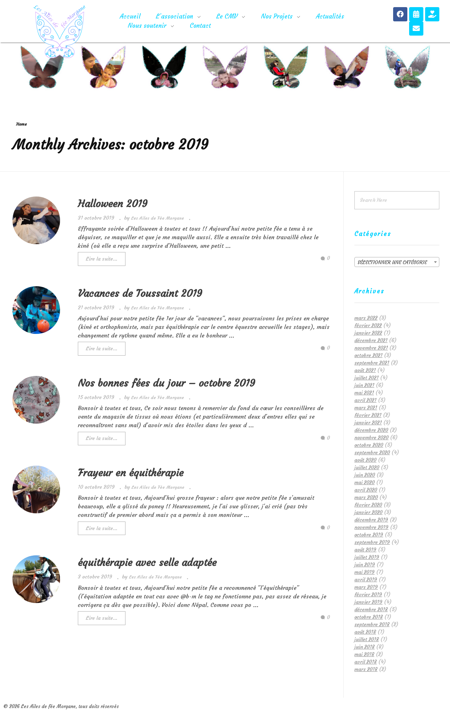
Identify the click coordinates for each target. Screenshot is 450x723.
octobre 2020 (368, 445)
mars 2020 (366, 497)
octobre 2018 (368, 617)
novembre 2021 (371, 348)
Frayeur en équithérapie (130, 473)
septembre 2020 (372, 452)
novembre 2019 (371, 527)
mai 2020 (364, 482)
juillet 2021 (366, 377)
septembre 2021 (371, 363)
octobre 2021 (368, 355)
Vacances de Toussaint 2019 (140, 293)
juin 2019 (364, 564)
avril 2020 (365, 490)
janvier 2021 (368, 422)
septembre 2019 (372, 542)
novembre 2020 (371, 437)
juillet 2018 (366, 639)
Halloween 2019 (113, 204)
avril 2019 (365, 579)
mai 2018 (364, 654)
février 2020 (368, 505)
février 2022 (368, 325)
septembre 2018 (372, 624)
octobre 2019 (368, 534)
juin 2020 (364, 475)
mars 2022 (365, 318)
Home (21, 124)
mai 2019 (364, 572)
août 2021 (365, 370)
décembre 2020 (371, 430)
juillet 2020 (366, 467)
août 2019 (365, 549)
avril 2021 (365, 400)
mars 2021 (365, 407)
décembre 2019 (371, 520)
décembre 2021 (370, 340)
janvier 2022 (368, 333)
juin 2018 (364, 647)
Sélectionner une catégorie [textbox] (392, 262)
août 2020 (365, 460)
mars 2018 (365, 669)
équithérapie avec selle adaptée (147, 562)
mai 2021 (364, 392)
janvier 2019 (368, 602)
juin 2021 (364, 385)
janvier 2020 (368, 512)
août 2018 (365, 632)
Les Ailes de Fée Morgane (158, 218)
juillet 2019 (366, 557)
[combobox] (396, 262)
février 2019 (368, 594)
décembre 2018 (371, 609)
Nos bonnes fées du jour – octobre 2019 (166, 383)
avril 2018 (365, 662)
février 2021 (367, 415)
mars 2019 (366, 587)
